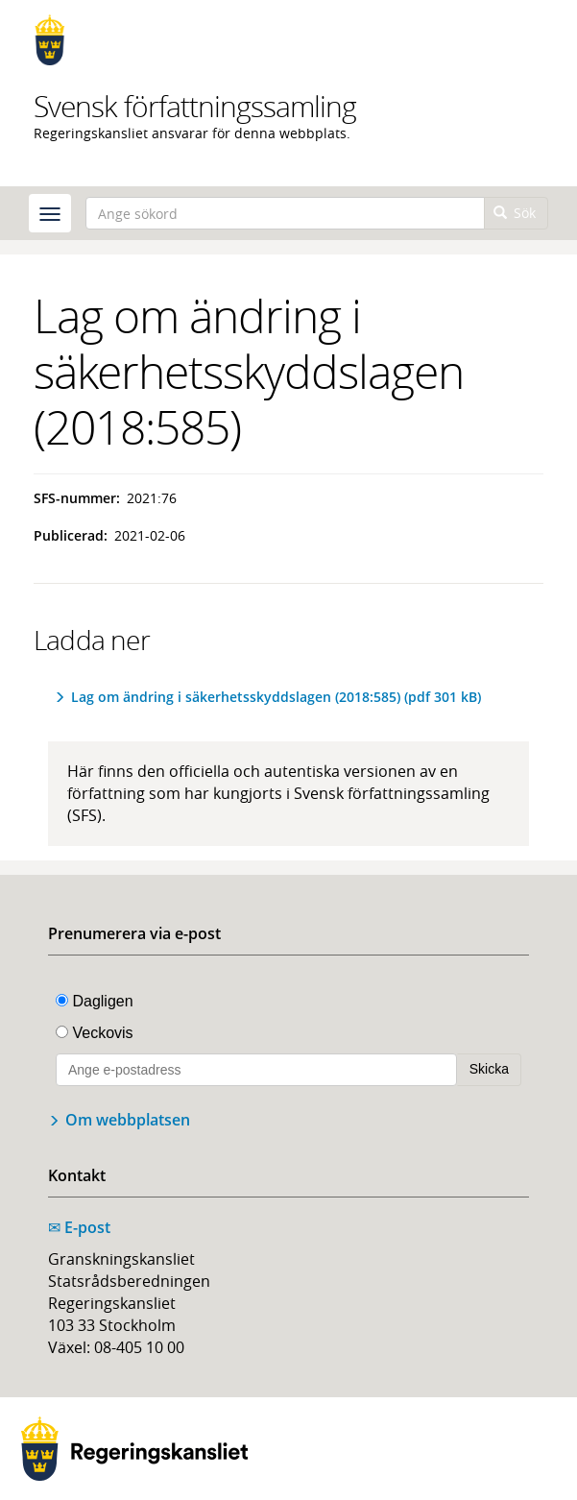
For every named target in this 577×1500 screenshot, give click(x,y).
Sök (515, 213)
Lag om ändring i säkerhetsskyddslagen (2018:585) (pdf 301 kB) (276, 697)
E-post (79, 1227)
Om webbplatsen (127, 1119)
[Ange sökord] (285, 213)
